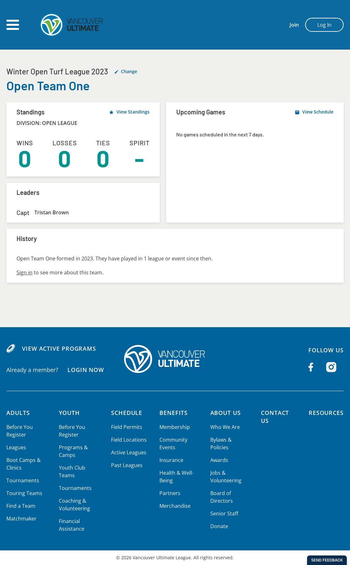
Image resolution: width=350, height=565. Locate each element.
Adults (18, 413)
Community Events (172, 443)
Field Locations (127, 439)
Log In (324, 24)
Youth (69, 413)
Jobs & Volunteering (224, 476)
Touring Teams (24, 493)
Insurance (170, 460)
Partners (168, 493)
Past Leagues (125, 465)
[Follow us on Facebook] (310, 367)
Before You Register (19, 431)
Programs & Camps (72, 451)
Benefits (172, 413)
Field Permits (125, 427)
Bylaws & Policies (219, 443)
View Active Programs (58, 348)
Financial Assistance (70, 525)
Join (294, 24)
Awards (217, 460)
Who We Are (223, 427)
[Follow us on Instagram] (331, 367)
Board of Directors (219, 497)
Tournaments (22, 480)
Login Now (85, 370)
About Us (224, 413)
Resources (326, 413)
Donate (217, 526)
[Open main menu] (12, 25)
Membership (173, 427)
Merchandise (173, 505)
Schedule (126, 413)
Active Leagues (127, 452)
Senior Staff (222, 513)
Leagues (16, 447)
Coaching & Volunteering (73, 504)
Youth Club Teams (71, 471)
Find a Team (20, 505)
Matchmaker (21, 518)
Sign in (24, 272)
